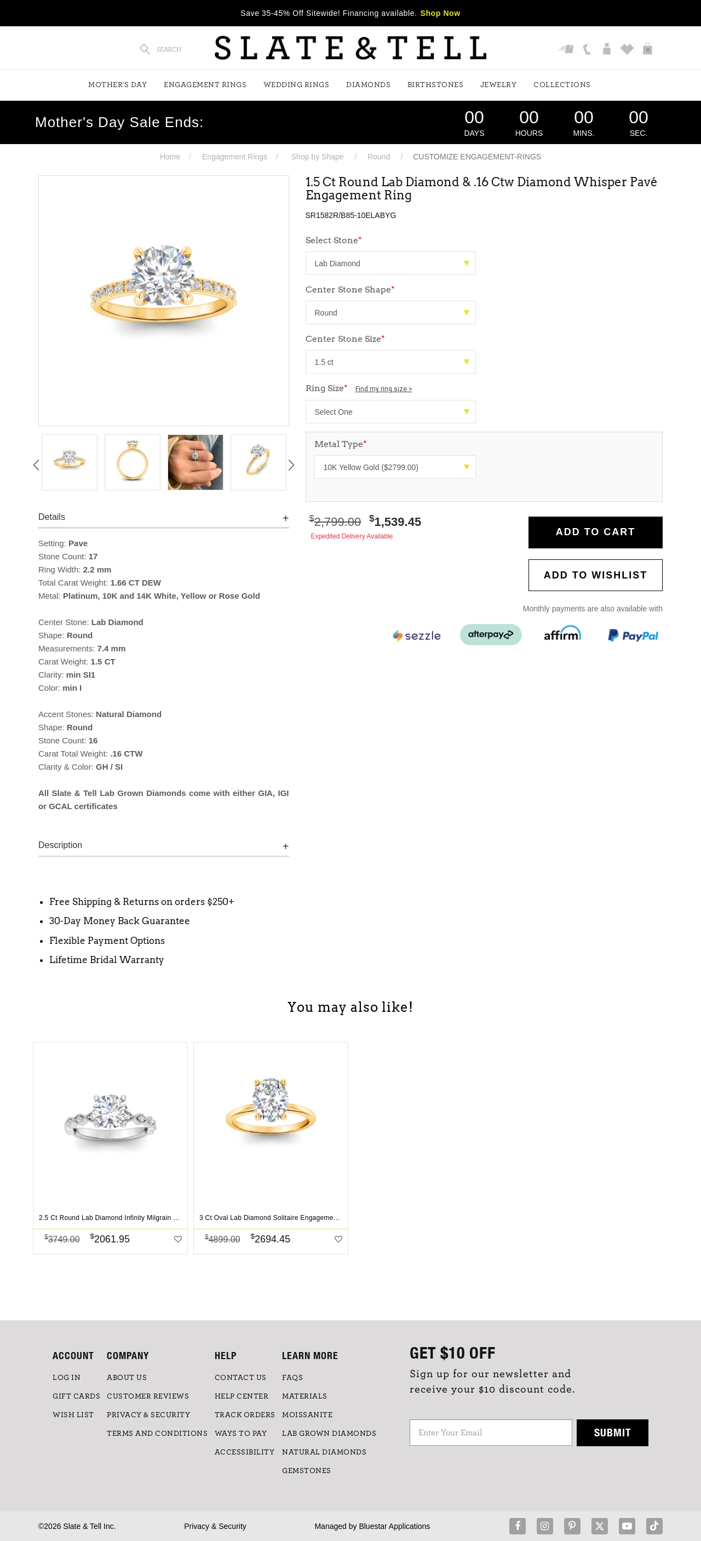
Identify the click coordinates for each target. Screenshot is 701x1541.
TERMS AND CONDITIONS (157, 1433)
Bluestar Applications (394, 1526)
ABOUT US (127, 1378)
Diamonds (368, 85)
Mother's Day (117, 85)
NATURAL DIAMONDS (324, 1452)
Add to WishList (596, 575)
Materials (304, 1396)
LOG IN (67, 1378)
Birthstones (435, 85)
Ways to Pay (241, 1433)
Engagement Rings (205, 85)
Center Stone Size (345, 339)
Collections (562, 85)
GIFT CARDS (76, 1396)
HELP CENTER (242, 1396)
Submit (612, 1432)
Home (170, 156)
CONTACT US (241, 1378)
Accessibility (245, 1452)
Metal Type (340, 444)
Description (60, 845)
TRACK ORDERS (245, 1415)
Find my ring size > (383, 389)
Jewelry (498, 85)
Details (51, 517)
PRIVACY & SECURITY (148, 1415)
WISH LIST (73, 1415)
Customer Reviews (148, 1396)
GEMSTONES (306, 1471)
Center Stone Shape (350, 289)
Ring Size (359, 388)
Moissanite (307, 1415)
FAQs (292, 1378)
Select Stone (334, 240)
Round (378, 156)
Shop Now (441, 13)
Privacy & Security (215, 1526)
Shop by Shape (317, 156)
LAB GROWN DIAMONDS (329, 1433)
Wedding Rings (296, 85)
